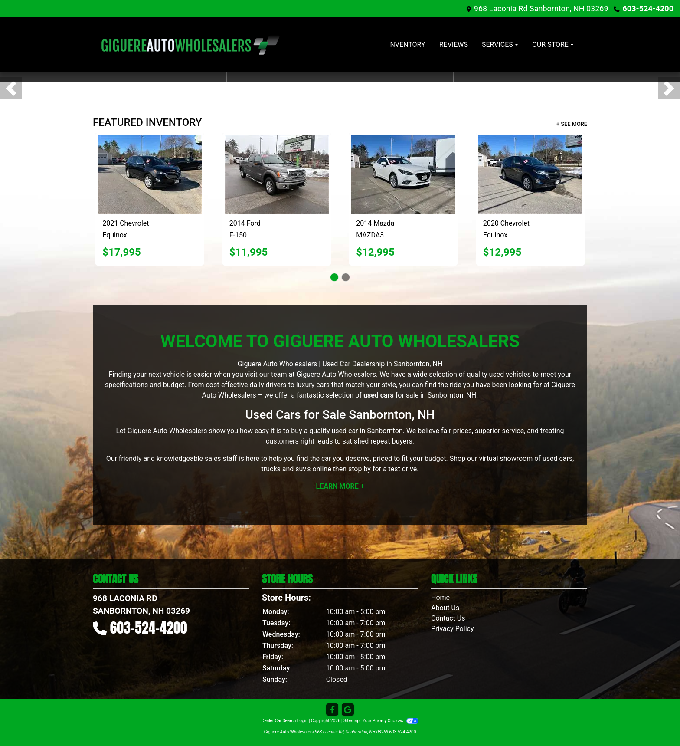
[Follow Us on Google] (348, 709)
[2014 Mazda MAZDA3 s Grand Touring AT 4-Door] (403, 174)
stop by (359, 469)
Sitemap (351, 720)
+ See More (571, 124)
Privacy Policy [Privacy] (452, 628)
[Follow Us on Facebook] (332, 709)
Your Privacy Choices (390, 720)
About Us (445, 608)
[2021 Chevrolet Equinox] (149, 174)
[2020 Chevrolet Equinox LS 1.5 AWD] (530, 174)
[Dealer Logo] (190, 44)
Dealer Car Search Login (285, 720)
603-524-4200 (648, 8)
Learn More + (340, 486)
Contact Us (448, 618)
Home (440, 597)
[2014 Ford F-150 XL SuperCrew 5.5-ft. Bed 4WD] (276, 174)
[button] (11, 88)
